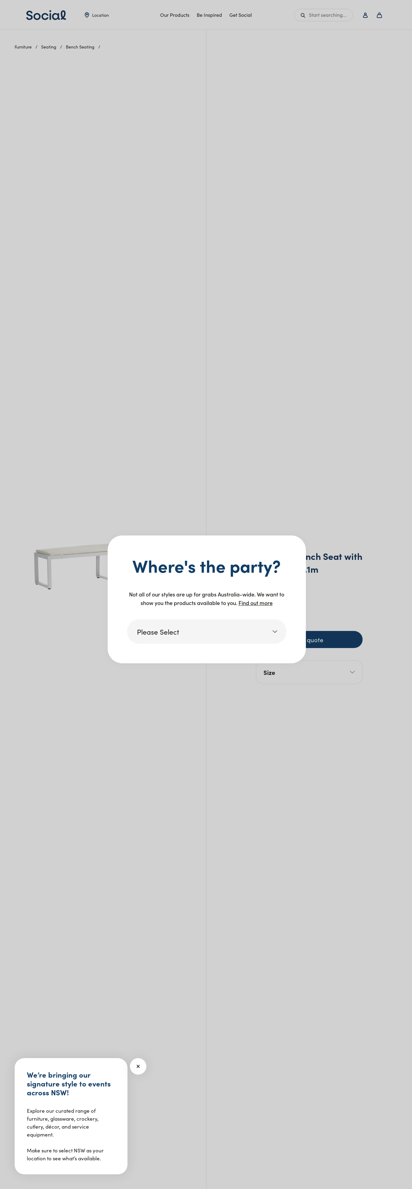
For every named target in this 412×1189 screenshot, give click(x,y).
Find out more (255, 603)
